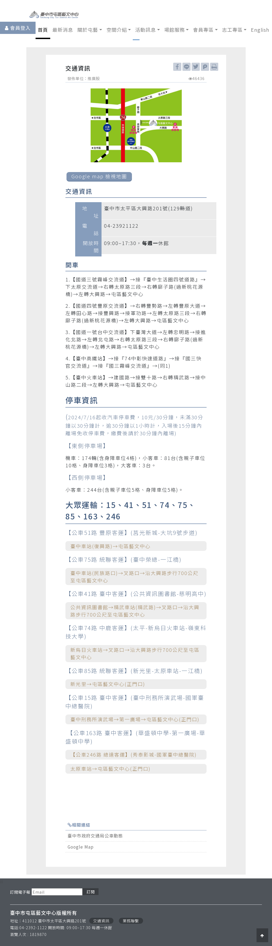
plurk (205, 67)
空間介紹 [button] (116, 29)
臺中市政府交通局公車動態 (95, 836)
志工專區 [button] (232, 29)
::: (1, 881)
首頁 (43, 29)
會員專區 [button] (203, 29)
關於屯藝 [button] (87, 29)
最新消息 (62, 29)
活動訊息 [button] (145, 29)
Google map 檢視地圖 (99, 176)
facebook (177, 67)
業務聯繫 (131, 920)
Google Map (81, 847)
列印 (214, 67)
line (186, 67)
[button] (262, 935)
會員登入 (20, 27)
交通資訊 (101, 920)
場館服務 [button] (174, 29)
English (260, 29)
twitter (196, 67)
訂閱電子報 (20, 892)
